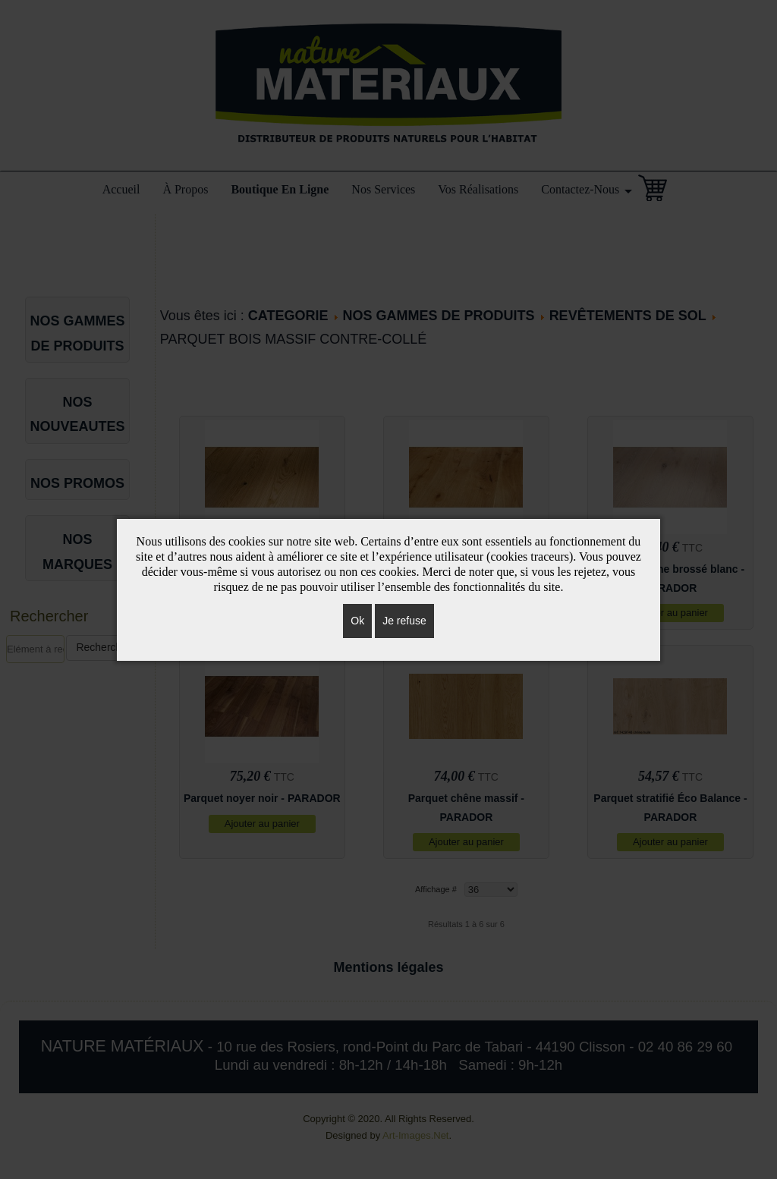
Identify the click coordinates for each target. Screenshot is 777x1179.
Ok (357, 621)
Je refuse (404, 621)
